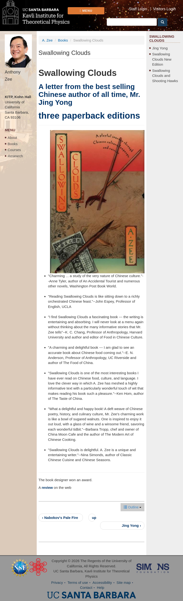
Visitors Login (164, 9)
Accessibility (102, 582)
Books (13, 144)
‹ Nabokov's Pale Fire (60, 518)
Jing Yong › (131, 525)
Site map (124, 582)
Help (100, 587)
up (94, 518)
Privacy (57, 582)
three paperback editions (89, 116)
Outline (132, 507)
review (47, 487)
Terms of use (77, 582)
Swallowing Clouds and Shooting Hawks (165, 76)
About (12, 138)
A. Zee (47, 40)
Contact (86, 587)
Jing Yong (160, 48)
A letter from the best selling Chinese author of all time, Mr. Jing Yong (89, 94)
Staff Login (138, 9)
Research (15, 156)
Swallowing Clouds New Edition (161, 59)
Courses (14, 150)
